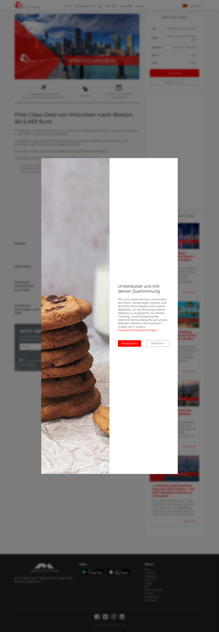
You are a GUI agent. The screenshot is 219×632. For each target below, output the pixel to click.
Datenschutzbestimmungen (137, 330)
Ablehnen (157, 343)
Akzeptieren (129, 343)
